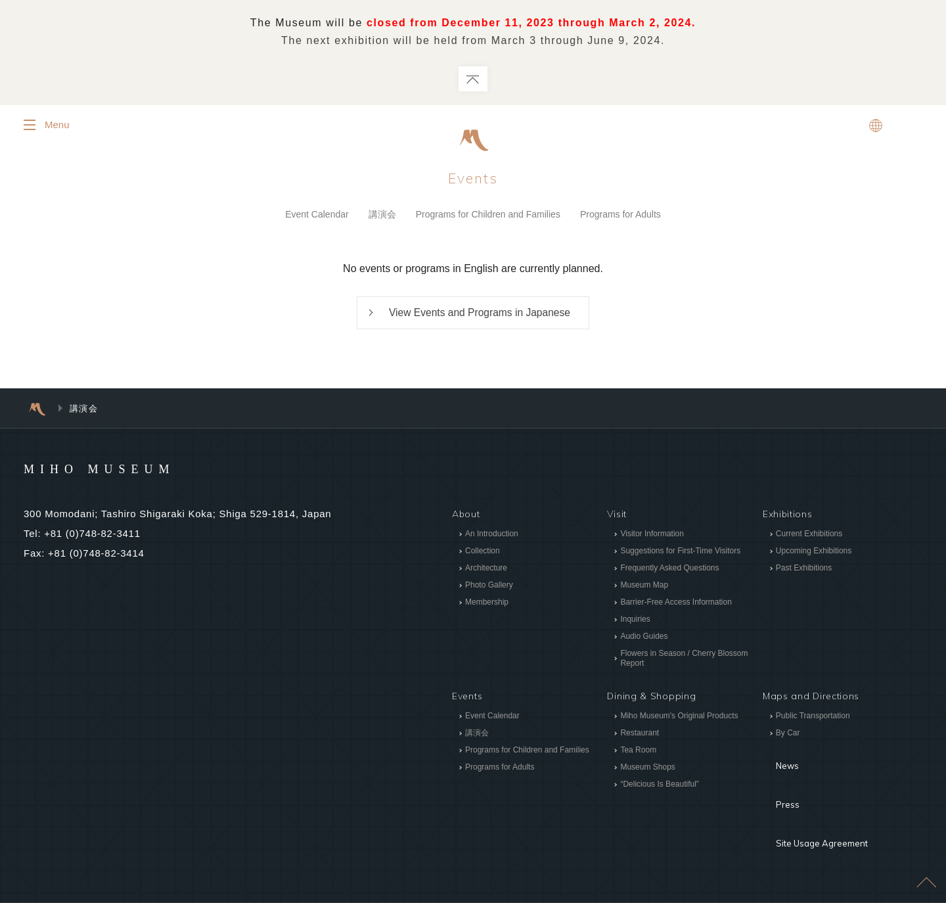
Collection (482, 552)
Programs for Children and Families (488, 215)
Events (473, 178)
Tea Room (638, 752)
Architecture (486, 569)
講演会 (382, 215)
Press (776, 779)
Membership (486, 604)
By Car (788, 735)
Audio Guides (643, 638)
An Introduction (491, 535)
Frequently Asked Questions (669, 569)
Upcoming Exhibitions (813, 552)
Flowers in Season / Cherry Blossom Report (684, 660)
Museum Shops (647, 769)
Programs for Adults (620, 215)
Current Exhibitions (809, 535)
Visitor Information (652, 535)
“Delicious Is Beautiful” (659, 786)
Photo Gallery (489, 586)
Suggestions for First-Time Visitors (680, 552)
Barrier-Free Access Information (675, 604)
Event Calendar (317, 215)
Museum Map (644, 586)
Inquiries (635, 621)
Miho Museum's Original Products (679, 718)
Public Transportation (813, 718)
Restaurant (639, 735)
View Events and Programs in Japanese (479, 314)
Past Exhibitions (804, 569)
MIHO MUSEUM (124, 469)
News (776, 759)
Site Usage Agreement (815, 798)
